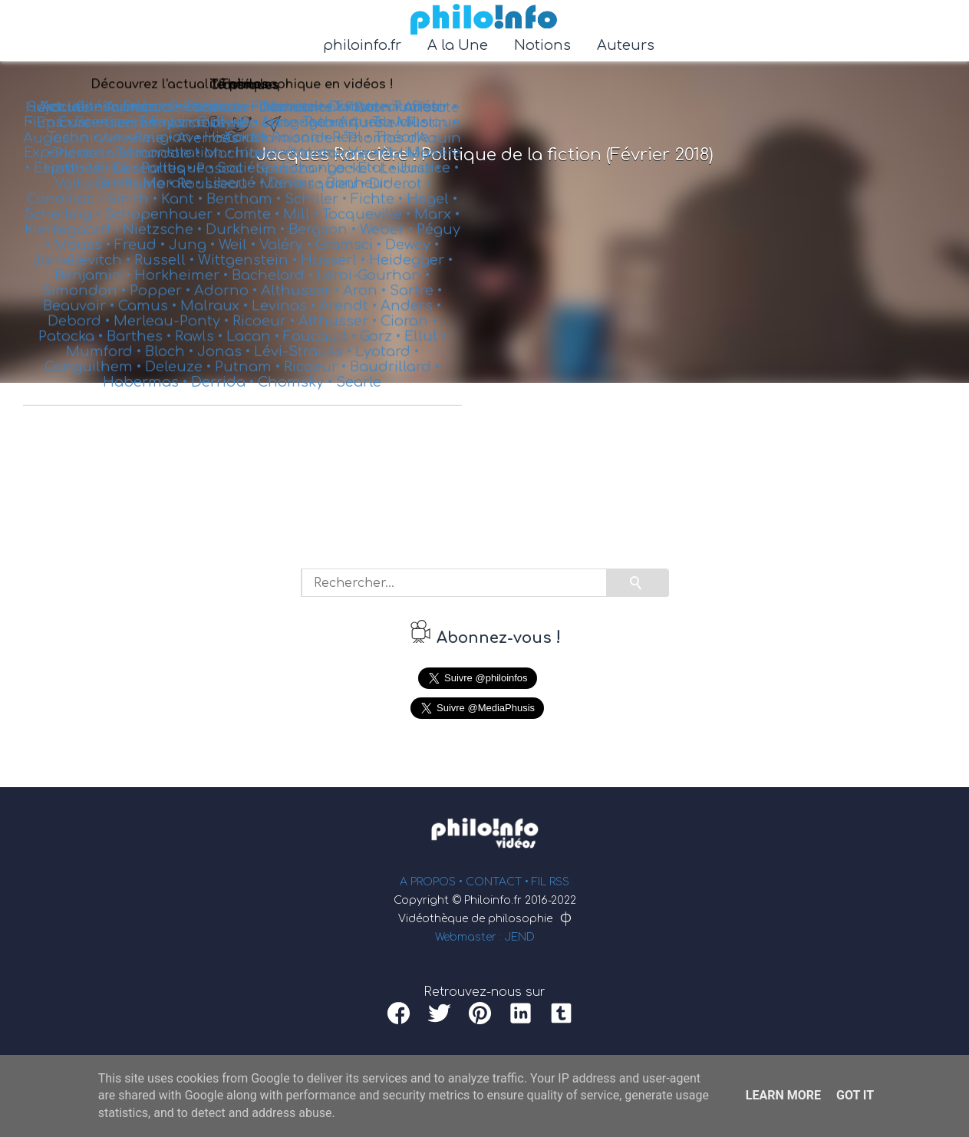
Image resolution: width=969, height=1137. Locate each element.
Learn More (783, 1095)
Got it (855, 1095)
